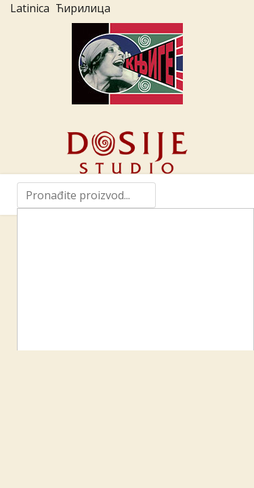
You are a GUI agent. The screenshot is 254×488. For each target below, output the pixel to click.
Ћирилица (83, 8)
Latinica (29, 8)
